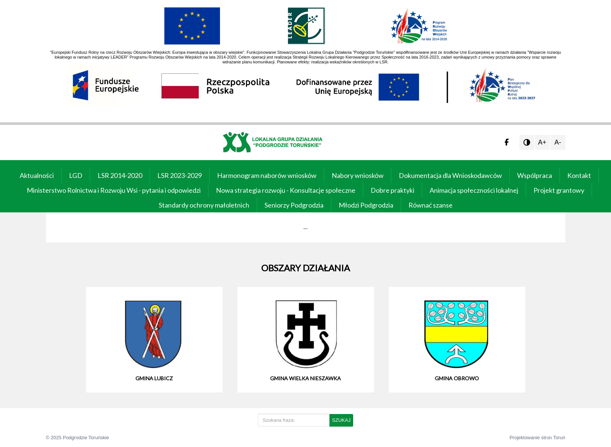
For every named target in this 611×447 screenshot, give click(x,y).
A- (558, 142)
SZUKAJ (341, 420)
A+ (542, 142)
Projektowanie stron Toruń (537, 437)
